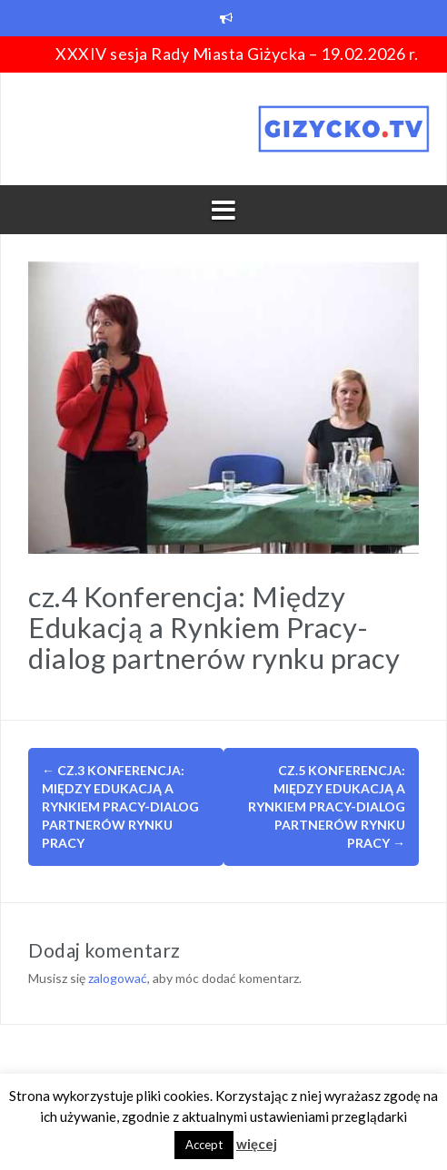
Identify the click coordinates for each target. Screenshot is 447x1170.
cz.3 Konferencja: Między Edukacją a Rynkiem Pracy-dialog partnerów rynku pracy (120, 806)
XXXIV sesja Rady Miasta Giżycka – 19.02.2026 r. (237, 54)
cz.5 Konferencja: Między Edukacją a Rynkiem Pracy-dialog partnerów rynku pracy (326, 806)
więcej (256, 1144)
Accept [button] (204, 1144)
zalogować (117, 978)
